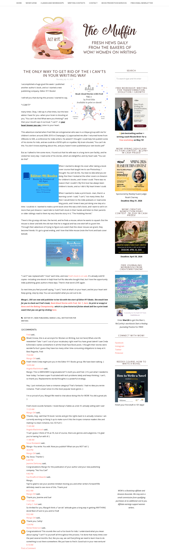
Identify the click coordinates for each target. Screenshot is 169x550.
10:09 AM (30, 365)
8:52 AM (29, 490)
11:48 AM (30, 439)
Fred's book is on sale (77, 276)
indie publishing (41, 318)
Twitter (118, 349)
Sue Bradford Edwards (36, 477)
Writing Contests (76, 3)
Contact (93, 3)
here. (54, 310)
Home (19, 3)
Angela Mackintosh (34, 368)
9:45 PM (29, 473)
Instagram (119, 346)
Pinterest (119, 353)
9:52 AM (29, 514)
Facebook (119, 342)
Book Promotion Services (114, 3)
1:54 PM (29, 524)
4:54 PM (29, 450)
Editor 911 (28, 318)
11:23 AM (30, 409)
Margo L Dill (55, 318)
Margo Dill (31, 358)
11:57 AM (30, 500)
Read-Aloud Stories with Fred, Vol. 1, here (69, 303)
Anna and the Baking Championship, (37, 306)
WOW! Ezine (31, 3)
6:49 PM (29, 460)
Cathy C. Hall (31, 504)
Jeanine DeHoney (34, 463)
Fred (28, 334)
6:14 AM (29, 545)
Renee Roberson (33, 528)
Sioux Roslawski (33, 443)
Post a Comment (28, 548)
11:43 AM (30, 426)
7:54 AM (29, 355)
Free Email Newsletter (142, 3)
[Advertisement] (131, 447)
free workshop (126, 140)
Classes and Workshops (52, 3)
